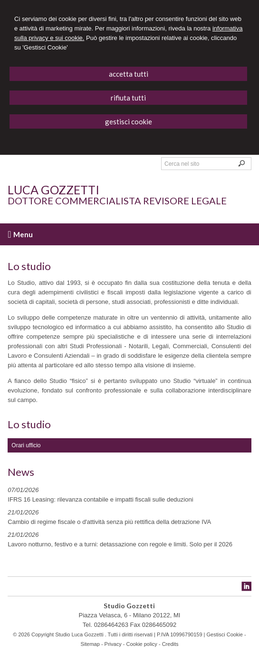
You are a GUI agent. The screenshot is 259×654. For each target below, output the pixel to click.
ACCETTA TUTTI (128, 74)
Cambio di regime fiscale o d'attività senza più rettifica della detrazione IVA (109, 521)
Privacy (113, 644)
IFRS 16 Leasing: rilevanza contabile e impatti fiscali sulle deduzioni (100, 499)
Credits (170, 644)
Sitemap (89, 644)
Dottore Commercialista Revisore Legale (117, 200)
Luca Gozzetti (53, 189)
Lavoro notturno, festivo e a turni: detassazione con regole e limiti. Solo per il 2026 (120, 544)
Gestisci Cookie (225, 634)
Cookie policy (141, 644)
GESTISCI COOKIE (128, 121)
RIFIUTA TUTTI (128, 97)
